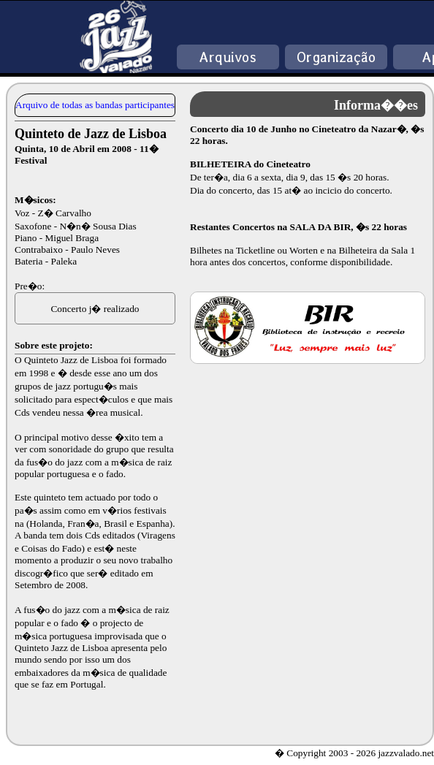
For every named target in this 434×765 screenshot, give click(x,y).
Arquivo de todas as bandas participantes (95, 104)
